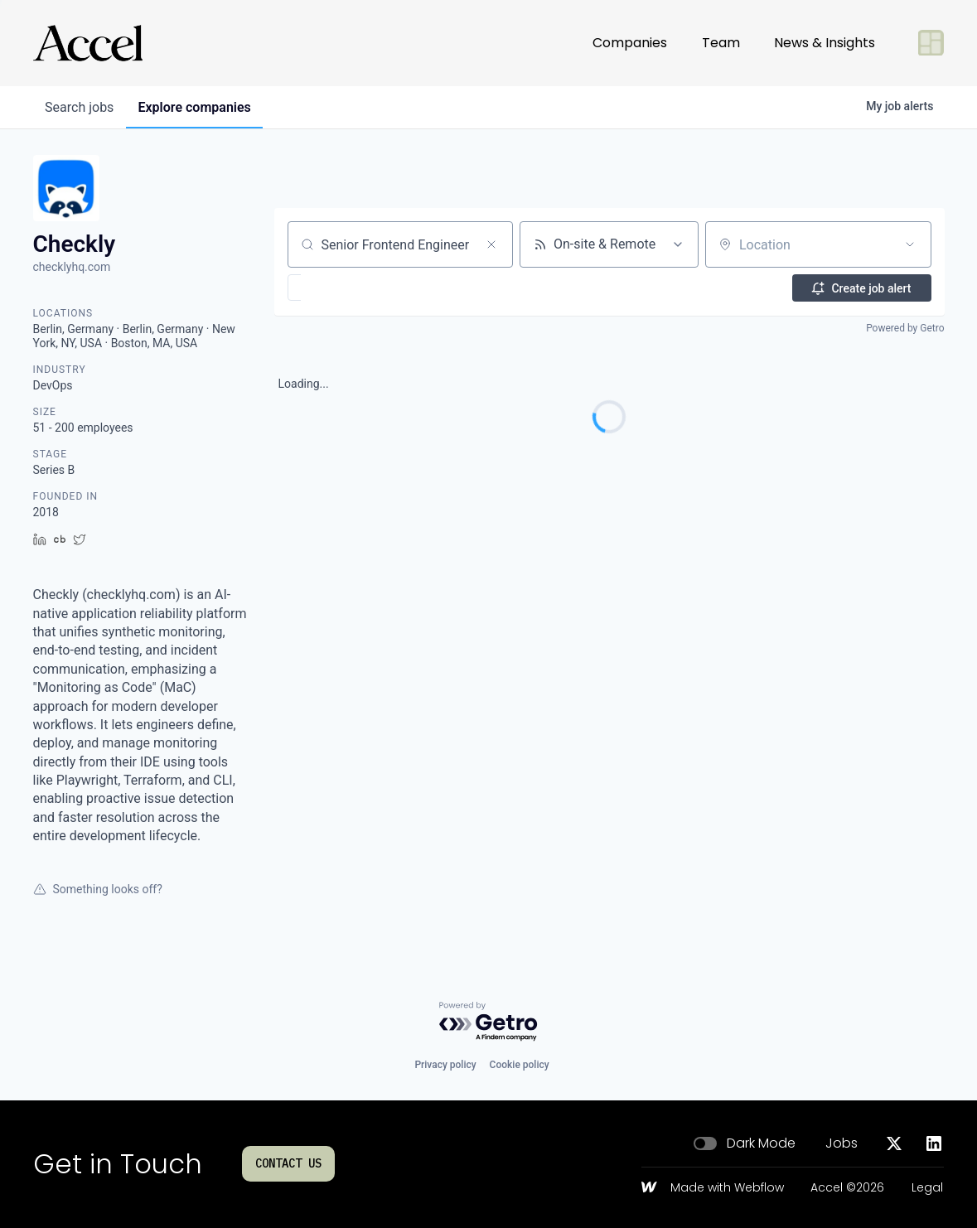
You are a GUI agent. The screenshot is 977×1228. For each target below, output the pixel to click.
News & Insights (824, 42)
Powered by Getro (905, 328)
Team (721, 42)
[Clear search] (491, 244)
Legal (927, 1188)
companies (198, 107)
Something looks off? (97, 889)
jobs (80, 107)
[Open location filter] (910, 244)
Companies (629, 42)
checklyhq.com (72, 266)
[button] (343, 287)
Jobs (841, 1143)
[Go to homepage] (88, 43)
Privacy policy (445, 1065)
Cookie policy (519, 1065)
